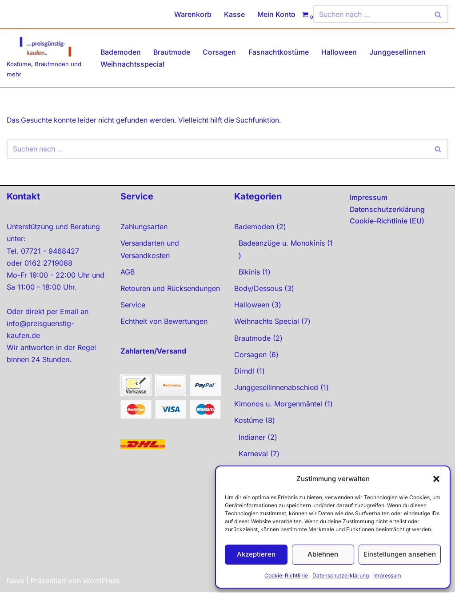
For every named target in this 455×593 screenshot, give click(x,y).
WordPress (101, 581)
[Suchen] (370, 14)
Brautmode (172, 52)
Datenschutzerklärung (340, 575)
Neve (15, 581)
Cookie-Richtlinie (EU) (387, 221)
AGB (127, 272)
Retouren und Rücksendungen (170, 289)
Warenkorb (192, 14)
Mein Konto (276, 14)
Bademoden (120, 52)
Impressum (387, 575)
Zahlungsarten (144, 227)
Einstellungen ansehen (399, 554)
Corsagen (220, 52)
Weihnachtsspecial (132, 64)
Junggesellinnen (398, 52)
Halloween (340, 52)
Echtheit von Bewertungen (164, 322)
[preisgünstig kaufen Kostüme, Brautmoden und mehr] (46, 58)
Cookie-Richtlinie (286, 575)
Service (132, 305)
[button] (436, 478)
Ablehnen (322, 554)
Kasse (234, 14)
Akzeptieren (256, 554)
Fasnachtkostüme (279, 52)
